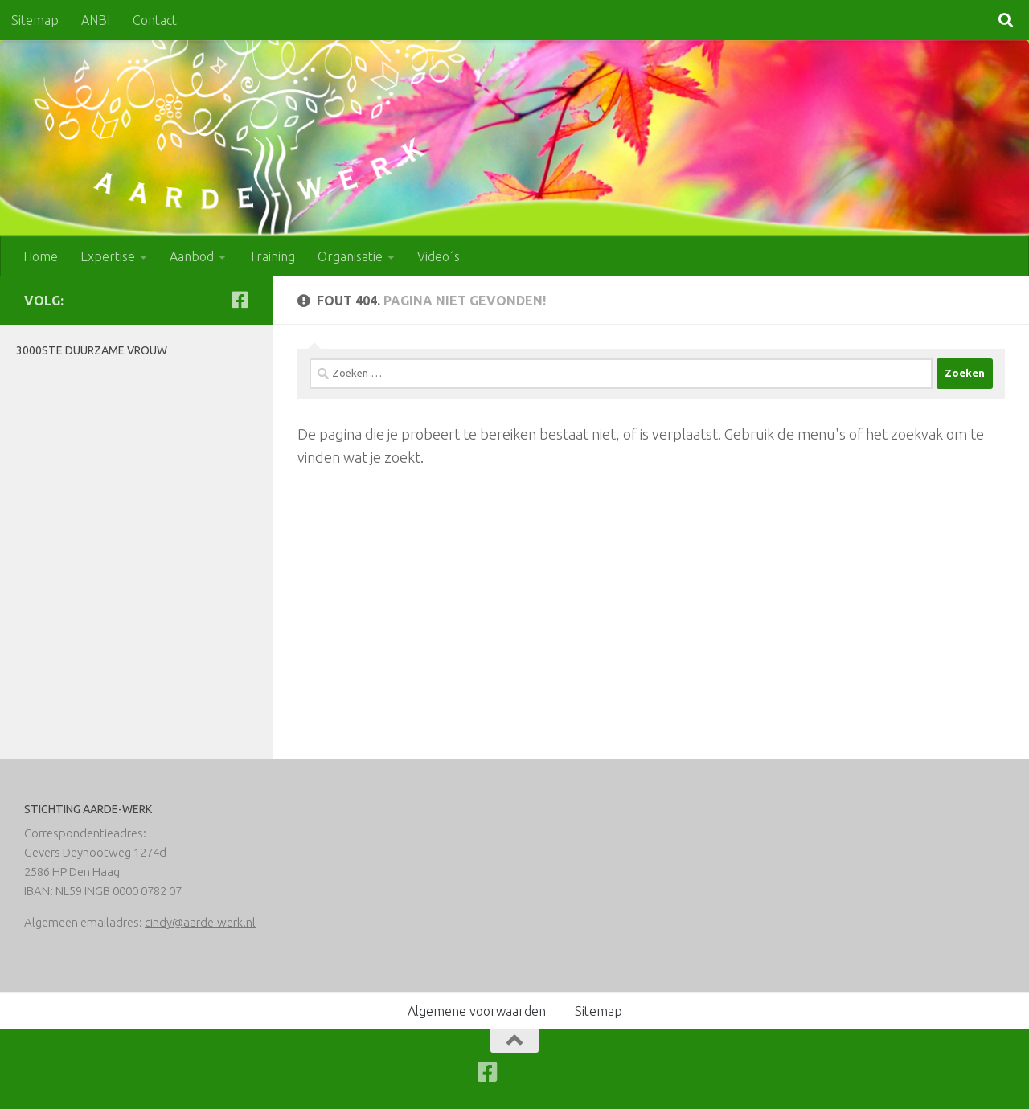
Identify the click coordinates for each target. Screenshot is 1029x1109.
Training (271, 256)
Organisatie (350, 256)
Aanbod (192, 256)
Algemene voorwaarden (477, 1011)
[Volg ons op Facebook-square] (239, 299)
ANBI (95, 20)
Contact (155, 20)
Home (40, 256)
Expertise (107, 256)
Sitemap (35, 20)
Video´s (438, 256)
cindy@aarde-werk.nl (200, 922)
